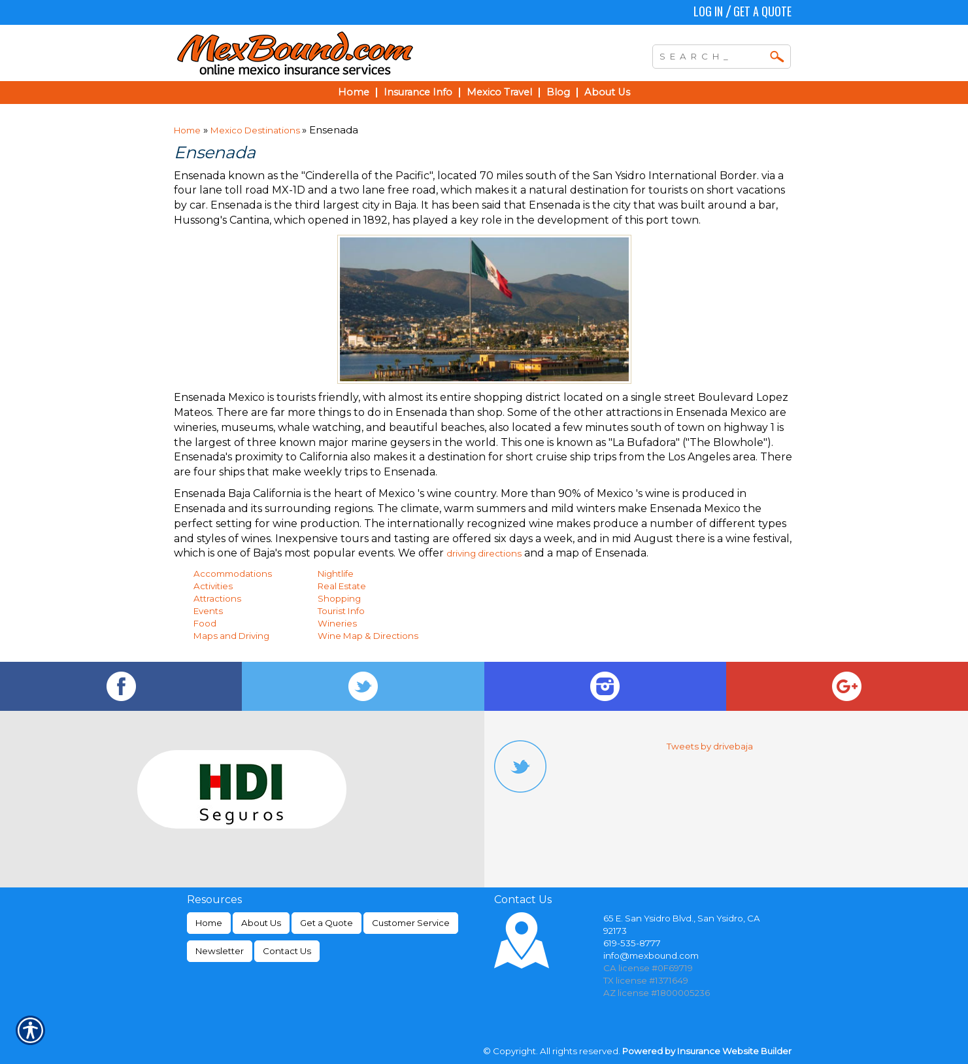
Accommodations (232, 573)
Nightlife (336, 573)
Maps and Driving (231, 635)
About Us (261, 923)
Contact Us (287, 951)
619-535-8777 (632, 943)
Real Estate (342, 586)
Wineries (337, 623)
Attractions (217, 598)
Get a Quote (762, 11)
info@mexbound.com (651, 955)
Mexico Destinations (256, 130)
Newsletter (219, 951)
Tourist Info (341, 611)
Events (208, 611)
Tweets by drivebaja (710, 746)
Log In (708, 11)
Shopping (339, 598)
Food (204, 623)
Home (187, 130)
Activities (213, 586)
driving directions (484, 553)
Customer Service (411, 923)
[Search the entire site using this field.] (711, 54)
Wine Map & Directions (368, 635)
